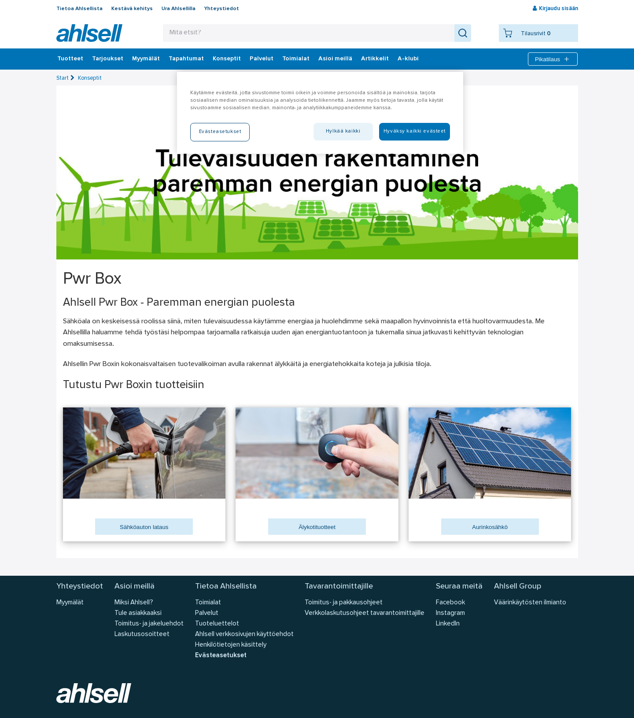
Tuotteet (70, 59)
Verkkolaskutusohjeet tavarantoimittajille (364, 613)
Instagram (450, 613)
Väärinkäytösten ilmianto (530, 603)
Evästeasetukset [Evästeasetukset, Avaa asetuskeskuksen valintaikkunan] (220, 132)
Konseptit (227, 59)
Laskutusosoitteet (142, 634)
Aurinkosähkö (490, 527)
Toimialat (296, 59)
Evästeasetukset (221, 656)
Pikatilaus (553, 59)
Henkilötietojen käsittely (230, 645)
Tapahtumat (186, 59)
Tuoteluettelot (217, 624)
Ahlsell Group (517, 586)
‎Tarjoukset (107, 59)
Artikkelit (375, 59)
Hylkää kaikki (343, 131)
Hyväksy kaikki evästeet (414, 131)
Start (62, 78)
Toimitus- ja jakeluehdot (149, 624)
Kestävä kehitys (132, 9)
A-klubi (408, 59)
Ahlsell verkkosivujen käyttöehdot (244, 634)
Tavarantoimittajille (339, 586)
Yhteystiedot (221, 9)
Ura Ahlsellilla (178, 9)
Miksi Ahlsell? (133, 603)
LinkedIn (448, 624)
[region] (320, 113)
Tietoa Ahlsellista (79, 9)
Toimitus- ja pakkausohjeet (344, 603)
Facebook (450, 603)
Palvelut (261, 59)
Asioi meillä (335, 59)
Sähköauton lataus (144, 527)
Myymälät (146, 59)
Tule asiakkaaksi (138, 613)
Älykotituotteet (317, 527)
